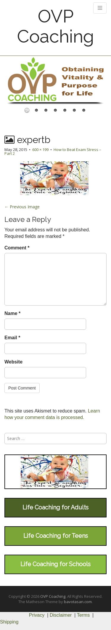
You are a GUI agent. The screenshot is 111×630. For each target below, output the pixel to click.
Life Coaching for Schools (55, 564)
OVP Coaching (55, 26)
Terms (83, 615)
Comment (16, 247)
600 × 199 (40, 149)
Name (12, 313)
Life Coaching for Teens (55, 535)
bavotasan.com (78, 601)
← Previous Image (22, 207)
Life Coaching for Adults (55, 507)
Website (13, 361)
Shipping (9, 621)
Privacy (36, 615)
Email (12, 337)
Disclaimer (61, 615)
